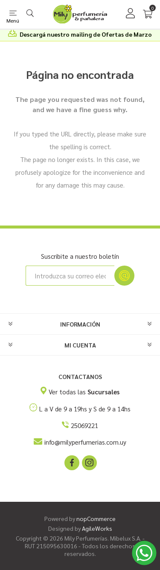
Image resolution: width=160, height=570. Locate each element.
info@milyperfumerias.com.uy (85, 442)
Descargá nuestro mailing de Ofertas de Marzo (86, 34)
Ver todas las (84, 392)
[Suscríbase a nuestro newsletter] (70, 276)
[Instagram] (89, 462)
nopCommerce (96, 518)
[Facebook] (71, 462)
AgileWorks (97, 528)
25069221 (84, 425)
